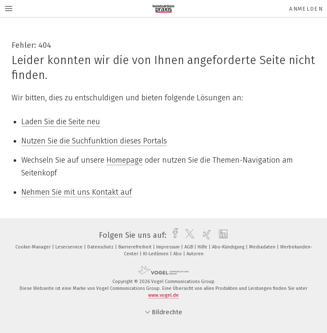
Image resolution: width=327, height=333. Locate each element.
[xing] (205, 235)
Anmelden (306, 8)
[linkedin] (221, 235)
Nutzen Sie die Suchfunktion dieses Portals (94, 141)
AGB (189, 247)
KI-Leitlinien (156, 254)
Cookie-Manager (33, 247)
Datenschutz (101, 247)
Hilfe (203, 247)
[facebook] (173, 235)
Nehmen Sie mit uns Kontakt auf (76, 192)
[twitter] (187, 235)
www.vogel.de (163, 295)
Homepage (124, 160)
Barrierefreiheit (135, 247)
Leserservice (69, 247)
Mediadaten (263, 247)
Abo (178, 254)
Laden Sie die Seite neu (60, 121)
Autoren (195, 254)
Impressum (168, 247)
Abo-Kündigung (229, 247)
